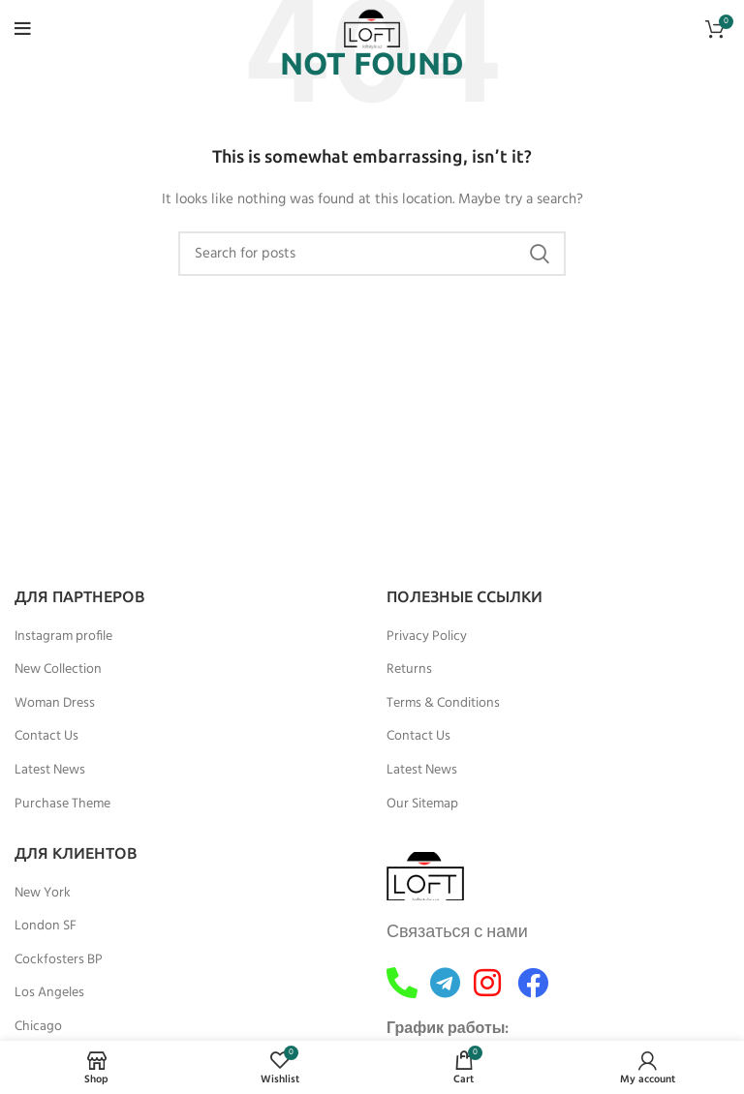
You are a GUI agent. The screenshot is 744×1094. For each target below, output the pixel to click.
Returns (409, 670)
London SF (46, 926)
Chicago (38, 1027)
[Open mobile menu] (23, 29)
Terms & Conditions (443, 704)
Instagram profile (63, 637)
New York (43, 893)
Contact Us (46, 736)
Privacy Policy (427, 637)
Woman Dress (55, 704)
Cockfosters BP (59, 960)
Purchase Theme (62, 804)
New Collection (58, 670)
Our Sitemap (422, 804)
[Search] (372, 253)
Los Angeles (49, 993)
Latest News (50, 770)
